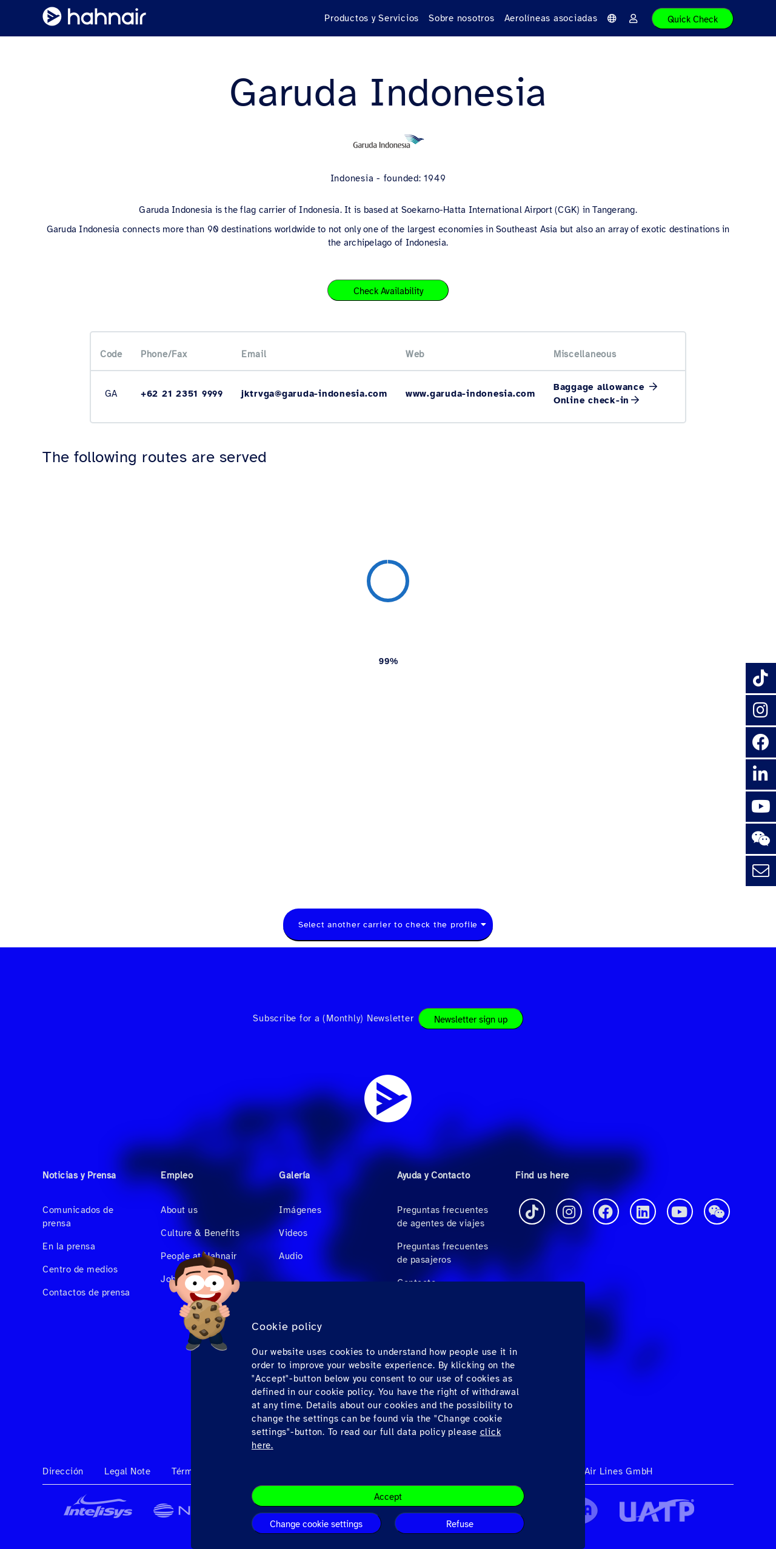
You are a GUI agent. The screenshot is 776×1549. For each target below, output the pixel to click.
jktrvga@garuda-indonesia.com (314, 393)
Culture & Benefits (200, 1233)
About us (179, 1210)
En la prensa (68, 1246)
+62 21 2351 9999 (182, 393)
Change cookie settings (316, 1524)
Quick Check (692, 19)
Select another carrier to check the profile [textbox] (388, 924)
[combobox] (388, 925)
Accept (388, 1496)
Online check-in (591, 400)
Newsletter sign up (470, 1019)
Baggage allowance (601, 386)
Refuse (459, 1524)
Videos (293, 1233)
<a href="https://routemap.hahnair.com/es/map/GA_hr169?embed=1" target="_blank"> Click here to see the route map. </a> (388, 674)
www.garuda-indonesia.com (470, 393)
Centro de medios (80, 1269)
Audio (291, 1256)
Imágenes (300, 1210)
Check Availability (388, 291)
